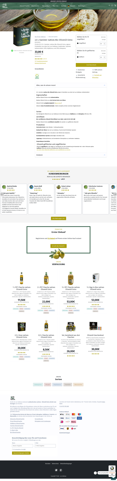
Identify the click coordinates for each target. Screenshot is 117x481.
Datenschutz (55, 463)
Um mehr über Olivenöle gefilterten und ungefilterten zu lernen (53, 150)
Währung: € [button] (82, 6)
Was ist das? (58, 103)
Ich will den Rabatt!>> (58, 246)
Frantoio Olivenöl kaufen (16, 426)
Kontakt (63, 6)
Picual (48, 384)
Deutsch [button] (72, 6)
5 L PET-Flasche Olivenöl (16, 428)
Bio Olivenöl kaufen (15, 432)
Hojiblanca (57, 384)
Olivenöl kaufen (25, 6)
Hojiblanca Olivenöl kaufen (17, 423)
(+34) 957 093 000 (64, 406)
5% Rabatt (51, 238)
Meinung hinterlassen (40, 63)
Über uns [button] (56, 6)
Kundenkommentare (42, 61)
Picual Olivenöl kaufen (16, 421)
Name (13, 443)
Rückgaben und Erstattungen (43, 421)
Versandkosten (39, 69)
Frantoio (68, 384)
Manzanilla (78, 384)
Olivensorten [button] (35, 6)
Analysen (39, 155)
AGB (24, 449)
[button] (112, 5)
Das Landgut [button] (46, 6)
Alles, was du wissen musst (46, 85)
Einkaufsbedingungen (66, 463)
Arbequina (38, 384)
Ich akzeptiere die (19, 449)
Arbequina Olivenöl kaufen (17, 419)
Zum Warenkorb (91, 65)
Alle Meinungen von (58, 218)
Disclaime (47, 463)
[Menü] (115, 466)
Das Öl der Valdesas (40, 37)
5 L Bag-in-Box (14, 430)
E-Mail (36, 443)
